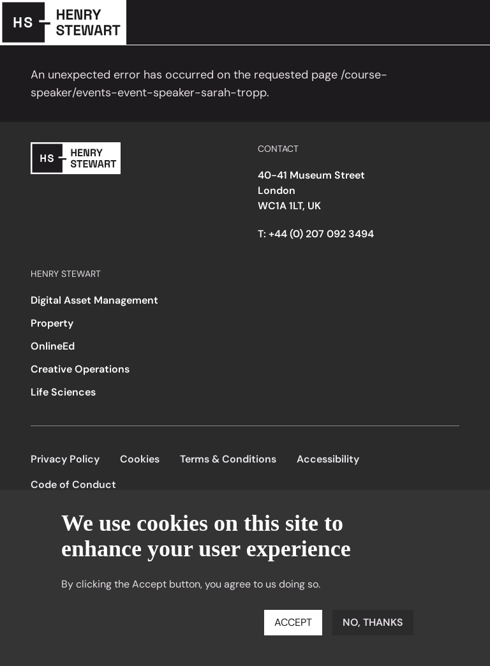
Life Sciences (63, 392)
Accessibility (328, 459)
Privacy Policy (65, 459)
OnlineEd (53, 346)
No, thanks (373, 622)
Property (52, 323)
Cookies (140, 459)
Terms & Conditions (228, 459)
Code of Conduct (73, 484)
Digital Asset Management (94, 300)
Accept (293, 622)
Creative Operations (80, 369)
